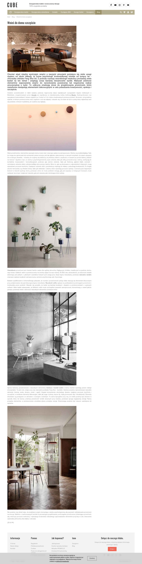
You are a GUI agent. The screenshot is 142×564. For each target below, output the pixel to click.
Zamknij (92, 558)
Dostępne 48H (66, 12)
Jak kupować (56, 543)
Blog (98, 12)
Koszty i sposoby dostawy (60, 546)
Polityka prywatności (37, 546)
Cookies (33, 548)
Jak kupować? (58, 538)
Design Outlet (78, 12)
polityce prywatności (62, 561)
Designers (90, 12)
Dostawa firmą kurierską (59, 551)
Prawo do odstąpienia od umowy (38, 551)
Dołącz (112, 549)
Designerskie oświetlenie (40, 12)
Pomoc (34, 538)
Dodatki (55, 12)
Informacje (15, 538)
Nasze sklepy (14, 546)
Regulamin (34, 543)
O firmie (12, 543)
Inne (74, 538)
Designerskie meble (21, 12)
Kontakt (12, 548)
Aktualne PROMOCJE (58, 548)
